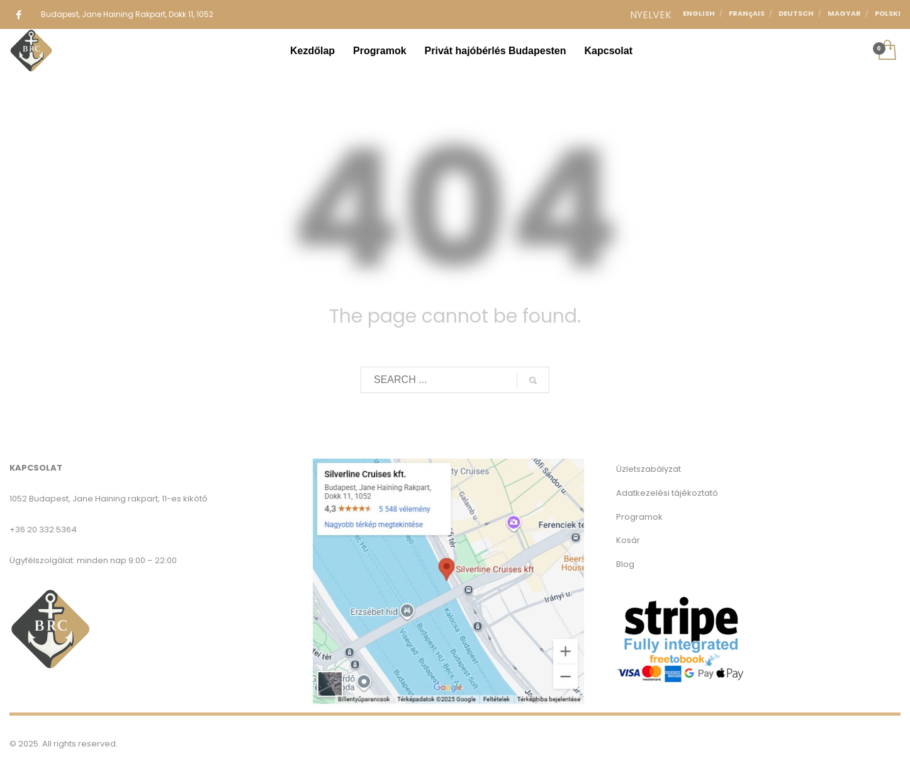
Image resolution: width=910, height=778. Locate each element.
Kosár (628, 540)
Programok (639, 517)
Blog (625, 564)
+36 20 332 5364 (43, 529)
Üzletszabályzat (648, 469)
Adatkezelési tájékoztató (667, 493)
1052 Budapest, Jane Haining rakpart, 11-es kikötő (108, 499)
